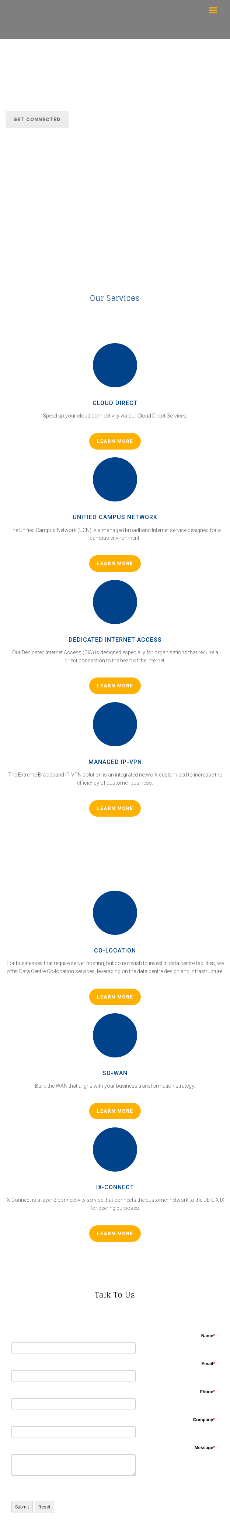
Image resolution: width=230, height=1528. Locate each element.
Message (205, 1447)
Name (208, 1335)
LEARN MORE (115, 441)
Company (204, 1419)
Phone (207, 1391)
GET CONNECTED (37, 119)
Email (208, 1363)
